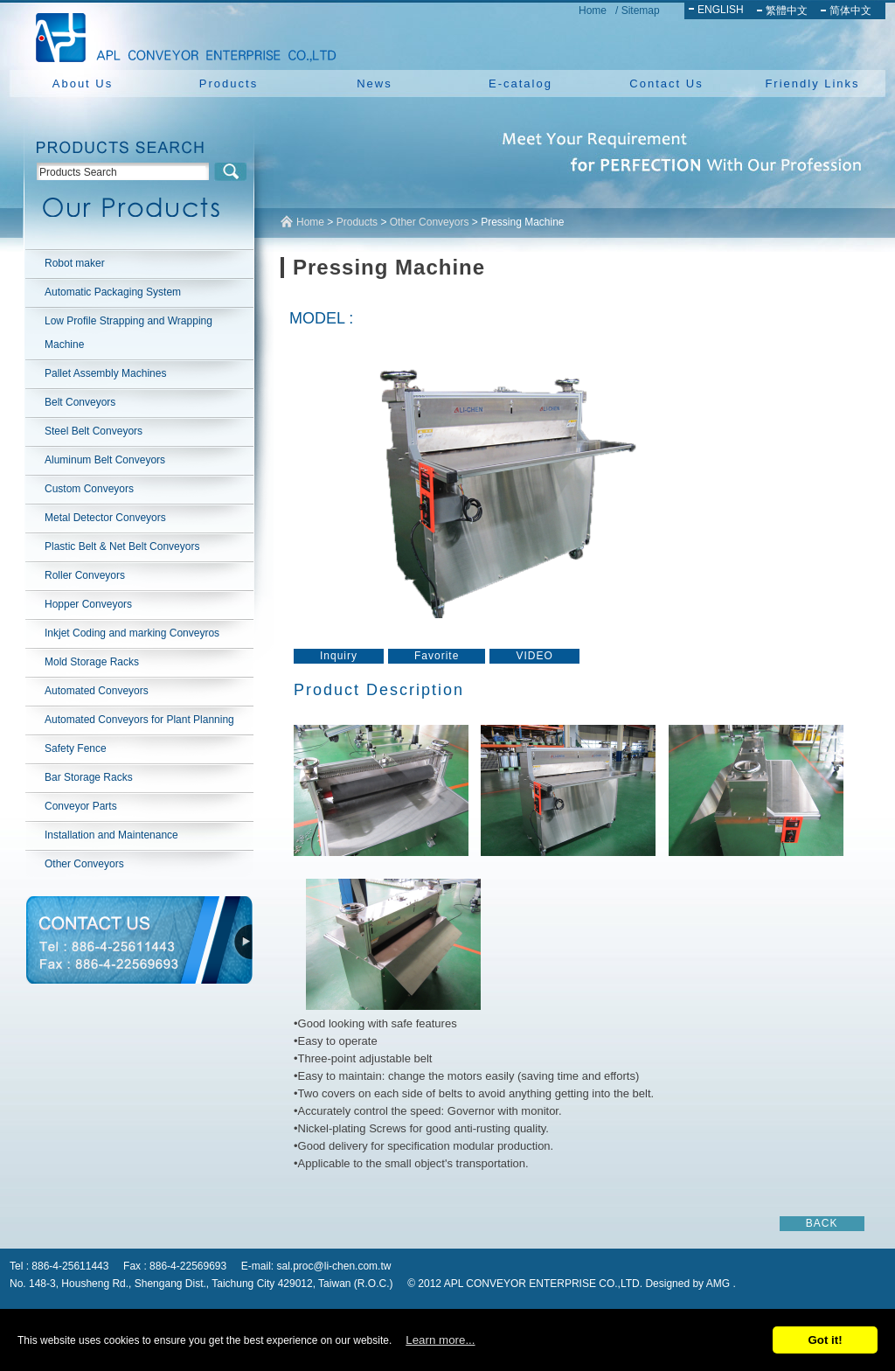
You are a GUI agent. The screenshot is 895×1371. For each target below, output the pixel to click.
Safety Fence (76, 748)
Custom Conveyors (89, 489)
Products (228, 83)
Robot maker (75, 263)
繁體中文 (787, 10)
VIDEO (534, 656)
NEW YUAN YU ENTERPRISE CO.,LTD (181, 35)
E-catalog (520, 83)
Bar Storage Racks (89, 777)
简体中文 (850, 10)
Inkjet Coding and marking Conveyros (132, 633)
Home (593, 10)
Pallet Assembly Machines (105, 373)
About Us (82, 83)
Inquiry (338, 656)
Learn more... (440, 1340)
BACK (822, 1223)
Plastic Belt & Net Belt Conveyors (122, 546)
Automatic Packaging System (113, 292)
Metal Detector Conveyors (105, 518)
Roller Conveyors (85, 575)
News (374, 83)
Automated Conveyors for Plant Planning (139, 719)
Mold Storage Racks (92, 662)
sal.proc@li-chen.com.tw (334, 1266)
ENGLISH (720, 9)
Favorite (436, 656)
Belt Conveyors (80, 402)
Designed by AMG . (690, 1283)
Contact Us (666, 83)
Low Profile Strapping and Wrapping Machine (128, 333)
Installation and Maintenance (111, 835)
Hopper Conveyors (88, 604)
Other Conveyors (84, 864)
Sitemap (640, 10)
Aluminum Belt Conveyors (105, 460)
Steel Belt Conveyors (93, 431)
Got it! (825, 1340)
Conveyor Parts (81, 806)
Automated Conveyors (97, 691)
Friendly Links (812, 83)
